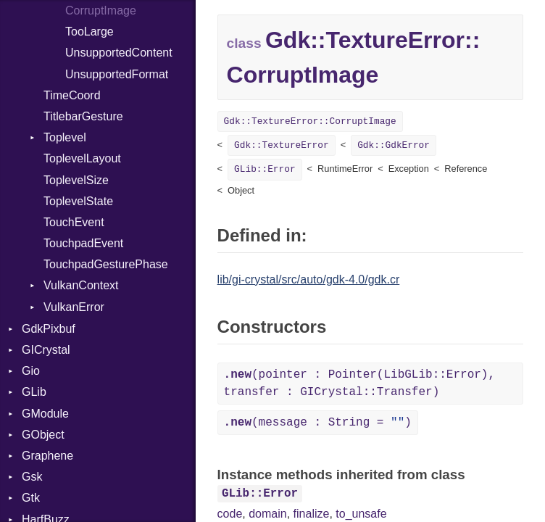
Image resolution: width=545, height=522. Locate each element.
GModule (45, 413)
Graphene (47, 456)
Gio (31, 371)
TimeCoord (72, 95)
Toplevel (64, 137)
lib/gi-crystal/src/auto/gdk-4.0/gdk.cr (308, 279)
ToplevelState (78, 201)
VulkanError (73, 307)
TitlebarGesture (83, 116)
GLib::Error (264, 169)
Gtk (31, 498)
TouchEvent (73, 222)
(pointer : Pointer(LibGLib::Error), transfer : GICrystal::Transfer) (359, 383)
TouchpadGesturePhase (105, 264)
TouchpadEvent (83, 243)
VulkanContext (80, 285)
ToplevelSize (76, 180)
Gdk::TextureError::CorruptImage (310, 121)
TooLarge (89, 31)
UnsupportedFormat (116, 74)
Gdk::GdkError (393, 145)
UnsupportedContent (118, 52)
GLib (34, 392)
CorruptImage (100, 10)
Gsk (32, 477)
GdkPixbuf (48, 329)
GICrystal (46, 350)
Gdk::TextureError (281, 145)
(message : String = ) (318, 422)
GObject (43, 434)
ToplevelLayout (82, 158)
